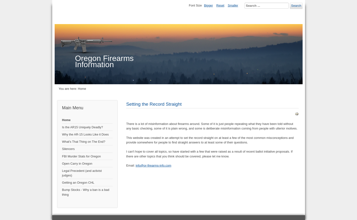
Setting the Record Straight (154, 104)
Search (296, 5)
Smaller (233, 5)
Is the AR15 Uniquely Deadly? (82, 127)
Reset (220, 5)
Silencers (68, 149)
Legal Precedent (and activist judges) (82, 173)
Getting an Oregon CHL (78, 182)
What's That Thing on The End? (83, 141)
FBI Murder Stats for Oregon (81, 156)
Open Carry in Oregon (77, 163)
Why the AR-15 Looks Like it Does (85, 134)
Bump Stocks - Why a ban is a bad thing (85, 192)
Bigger (208, 5)
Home (66, 120)
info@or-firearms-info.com (153, 165)
